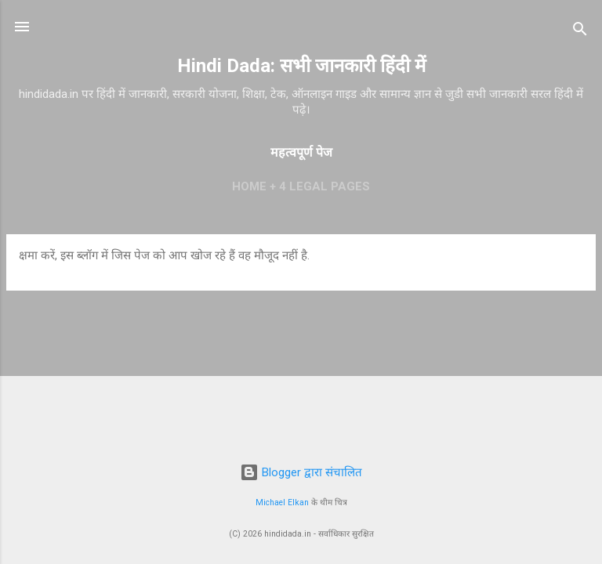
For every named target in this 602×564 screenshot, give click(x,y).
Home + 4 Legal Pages (301, 186)
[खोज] (580, 32)
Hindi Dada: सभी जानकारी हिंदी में (301, 66)
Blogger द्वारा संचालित (301, 472)
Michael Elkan (282, 502)
